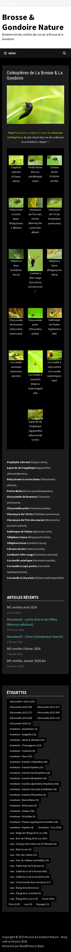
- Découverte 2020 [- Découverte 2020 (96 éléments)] (20, 707)
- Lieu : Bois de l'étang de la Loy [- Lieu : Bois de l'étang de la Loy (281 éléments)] (28, 838)
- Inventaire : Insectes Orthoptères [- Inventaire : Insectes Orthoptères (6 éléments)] (27, 794)
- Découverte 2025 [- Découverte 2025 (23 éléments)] (48, 718)
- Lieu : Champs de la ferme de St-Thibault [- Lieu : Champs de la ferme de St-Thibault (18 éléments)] (33, 844)
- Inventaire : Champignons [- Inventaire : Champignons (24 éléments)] (25, 745)
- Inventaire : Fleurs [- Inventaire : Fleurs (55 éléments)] (20, 756)
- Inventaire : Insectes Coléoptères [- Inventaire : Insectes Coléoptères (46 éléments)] (28, 761)
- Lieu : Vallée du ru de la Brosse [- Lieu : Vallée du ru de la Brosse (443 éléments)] (28, 871)
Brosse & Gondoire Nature (33, 22)
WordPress (27, 946)
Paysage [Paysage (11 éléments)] (42, 904)
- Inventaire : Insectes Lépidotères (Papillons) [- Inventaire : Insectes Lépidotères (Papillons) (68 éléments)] (34, 783)
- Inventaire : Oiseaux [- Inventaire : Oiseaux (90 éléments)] (22, 811)
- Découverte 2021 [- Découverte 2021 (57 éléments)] (48, 707)
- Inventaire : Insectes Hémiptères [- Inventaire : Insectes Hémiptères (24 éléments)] (28, 778)
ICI (48, 142)
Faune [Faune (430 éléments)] (48, 898)
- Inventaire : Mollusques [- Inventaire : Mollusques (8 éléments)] (23, 805)
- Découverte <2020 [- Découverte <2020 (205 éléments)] (22, 701)
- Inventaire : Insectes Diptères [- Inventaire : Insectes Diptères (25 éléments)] (26, 767)
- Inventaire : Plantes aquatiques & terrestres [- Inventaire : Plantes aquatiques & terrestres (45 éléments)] (33, 822)
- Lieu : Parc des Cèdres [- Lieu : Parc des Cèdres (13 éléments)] (23, 855)
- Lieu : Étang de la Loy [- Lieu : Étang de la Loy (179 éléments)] (23, 898)
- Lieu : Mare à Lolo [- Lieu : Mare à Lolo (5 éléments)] (20, 849)
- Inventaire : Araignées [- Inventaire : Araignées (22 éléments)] (22, 734)
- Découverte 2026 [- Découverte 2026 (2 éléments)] (20, 723)
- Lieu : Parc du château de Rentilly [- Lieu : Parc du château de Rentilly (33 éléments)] (29, 860)
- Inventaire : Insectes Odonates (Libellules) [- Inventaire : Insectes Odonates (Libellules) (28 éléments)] (33, 789)
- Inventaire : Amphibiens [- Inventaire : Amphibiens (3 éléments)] (23, 729)
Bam (41, 946)
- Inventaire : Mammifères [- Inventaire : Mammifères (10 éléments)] (24, 800)
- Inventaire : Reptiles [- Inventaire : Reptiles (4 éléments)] (21, 827)
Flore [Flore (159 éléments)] (14, 904)
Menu (10, 53)
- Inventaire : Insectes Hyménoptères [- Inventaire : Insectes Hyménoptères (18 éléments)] (29, 772)
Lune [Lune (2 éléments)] (28, 904)
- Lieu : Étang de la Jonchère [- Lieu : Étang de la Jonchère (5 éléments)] (25, 893)
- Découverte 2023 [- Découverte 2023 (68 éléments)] (48, 712)
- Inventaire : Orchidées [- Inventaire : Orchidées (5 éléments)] (22, 816)
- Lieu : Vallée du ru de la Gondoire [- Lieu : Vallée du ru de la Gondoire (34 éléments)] (29, 876)
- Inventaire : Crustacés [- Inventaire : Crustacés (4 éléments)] (22, 751)
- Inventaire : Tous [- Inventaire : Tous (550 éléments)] (49, 827)
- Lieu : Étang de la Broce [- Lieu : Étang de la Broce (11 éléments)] (24, 887)
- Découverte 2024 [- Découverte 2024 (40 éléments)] (20, 718)
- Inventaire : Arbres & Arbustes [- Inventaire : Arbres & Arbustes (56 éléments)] (26, 740)
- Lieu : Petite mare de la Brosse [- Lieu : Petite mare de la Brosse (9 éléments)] (26, 865)
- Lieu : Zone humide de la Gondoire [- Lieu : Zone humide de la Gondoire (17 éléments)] (30, 882)
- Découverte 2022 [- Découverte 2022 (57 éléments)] (20, 712)
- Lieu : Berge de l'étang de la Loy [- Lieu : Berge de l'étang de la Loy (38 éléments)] (28, 833)
